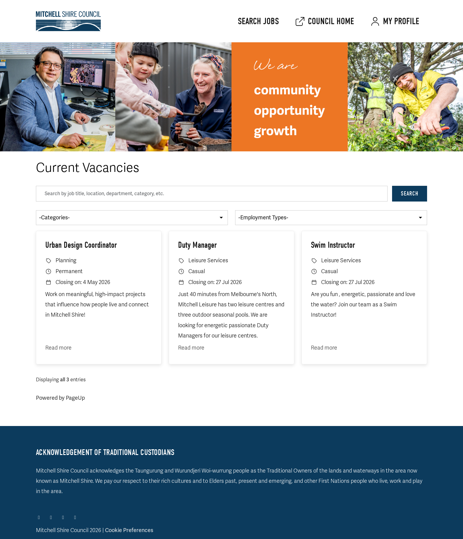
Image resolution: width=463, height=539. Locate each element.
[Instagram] (51, 518)
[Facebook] (39, 518)
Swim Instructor (333, 245)
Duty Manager (197, 245)
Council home (331, 21)
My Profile (401, 21)
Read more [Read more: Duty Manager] (191, 347)
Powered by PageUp (60, 398)
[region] (231, 309)
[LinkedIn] (63, 518)
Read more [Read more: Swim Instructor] (324, 347)
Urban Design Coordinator (81, 245)
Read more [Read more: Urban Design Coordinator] (58, 347)
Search (409, 193)
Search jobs (258, 21)
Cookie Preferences (129, 530)
